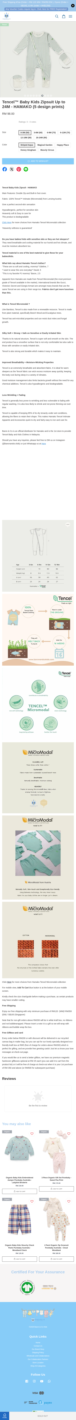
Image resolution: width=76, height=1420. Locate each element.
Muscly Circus (47, 150)
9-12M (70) (65, 132)
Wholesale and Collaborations (38, 1356)
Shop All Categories (38, 1366)
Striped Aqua (27, 145)
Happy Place (63, 145)
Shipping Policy (38, 1353)
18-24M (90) (41, 137)
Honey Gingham (28, 150)
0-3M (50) (25, 132)
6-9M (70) (51, 132)
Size (4, 132)
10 (51, 96)
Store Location (38, 1363)
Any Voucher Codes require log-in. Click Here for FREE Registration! (36, 9)
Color (4, 144)
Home (38, 1343)
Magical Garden (44, 145)
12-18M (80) (26, 137)
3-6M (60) (38, 132)
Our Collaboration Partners (38, 1359)
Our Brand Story (38, 1349)
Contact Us (38, 1346)
